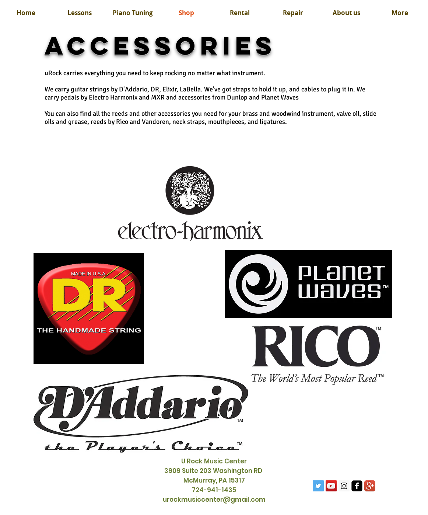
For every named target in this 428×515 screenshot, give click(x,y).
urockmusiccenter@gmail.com (214, 499)
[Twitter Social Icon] (318, 485)
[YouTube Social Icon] (331, 485)
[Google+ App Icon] (369, 485)
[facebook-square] (356, 485)
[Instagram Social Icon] (344, 485)
